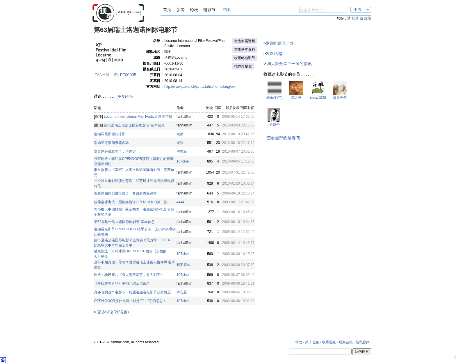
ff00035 (128, 74)
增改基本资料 (244, 49)
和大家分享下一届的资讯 (289, 63)
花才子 (296, 98)
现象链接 (346, 342)
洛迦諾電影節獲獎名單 (111, 143)
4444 (180, 202)
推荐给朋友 (243, 66)
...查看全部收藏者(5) (281, 137)
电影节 (209, 9)
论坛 (194, 9)
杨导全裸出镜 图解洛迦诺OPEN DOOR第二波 (131, 202)
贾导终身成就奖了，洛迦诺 (115, 151)
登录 (355, 18)
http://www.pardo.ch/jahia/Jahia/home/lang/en (199, 87)
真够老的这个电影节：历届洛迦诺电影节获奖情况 (132, 292)
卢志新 (182, 151)
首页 (167, 9)
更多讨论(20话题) (113, 312)
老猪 (180, 134)
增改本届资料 (244, 41)
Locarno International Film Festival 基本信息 (138, 117)
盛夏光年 (340, 98)
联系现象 (329, 342)
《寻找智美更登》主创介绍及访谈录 (122, 283)
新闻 (181, 9)
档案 (227, 9)
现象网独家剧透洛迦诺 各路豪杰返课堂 (125, 193)
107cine (183, 161)
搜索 (358, 10)
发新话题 (274, 53)
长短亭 (274, 124)
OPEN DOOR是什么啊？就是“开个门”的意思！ (130, 301)
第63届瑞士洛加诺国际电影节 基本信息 (134, 125)
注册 (367, 18)
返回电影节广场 (280, 43)
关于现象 (312, 342)
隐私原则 (363, 342)
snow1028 (318, 98)
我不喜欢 (183, 265)
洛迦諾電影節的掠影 (109, 134)
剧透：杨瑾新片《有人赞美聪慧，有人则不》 (129, 275)
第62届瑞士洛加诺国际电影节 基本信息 (124, 222)
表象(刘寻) (274, 98)
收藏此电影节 (244, 58)
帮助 (298, 342)
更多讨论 (125, 96)
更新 (290, 342)
